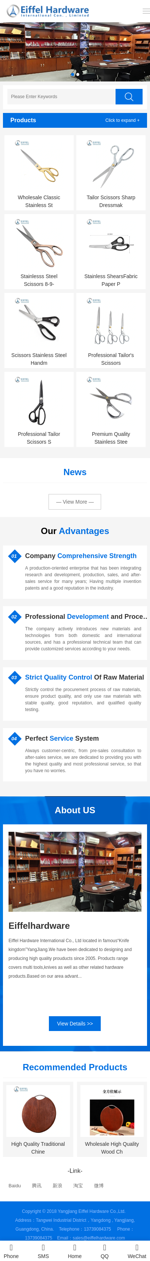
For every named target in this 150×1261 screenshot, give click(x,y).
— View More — (75, 502)
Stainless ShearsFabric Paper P (111, 280)
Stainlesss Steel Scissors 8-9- (39, 280)
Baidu (15, 1185)
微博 (99, 1185)
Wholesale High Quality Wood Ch (112, 1148)
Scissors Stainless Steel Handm (39, 359)
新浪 (57, 1185)
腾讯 (36, 1185)
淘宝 (78, 1185)
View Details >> (75, 1024)
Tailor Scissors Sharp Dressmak (112, 201)
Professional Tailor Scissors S (39, 438)
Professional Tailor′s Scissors (112, 359)
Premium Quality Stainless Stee (111, 438)
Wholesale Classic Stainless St (39, 201)
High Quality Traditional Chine (38, 1148)
